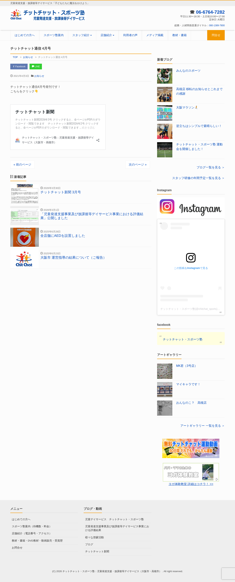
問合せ (216, 35)
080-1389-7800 (216, 25)
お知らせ (39, 76)
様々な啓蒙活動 (93, 536)
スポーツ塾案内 (54, 35)
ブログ (89, 543)
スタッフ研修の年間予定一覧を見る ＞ (198, 178)
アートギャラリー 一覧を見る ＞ (202, 425)
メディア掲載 (154, 35)
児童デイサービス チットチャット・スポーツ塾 (112, 519)
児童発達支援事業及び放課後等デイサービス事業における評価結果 (117, 528)
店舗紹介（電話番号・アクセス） (30, 533)
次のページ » (137, 165)
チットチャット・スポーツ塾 (182, 339)
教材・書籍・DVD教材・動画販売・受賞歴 (35, 540)
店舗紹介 (106, 35)
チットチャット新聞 (96, 550)
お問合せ (17, 547)
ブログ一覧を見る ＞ (211, 167)
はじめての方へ (25, 35)
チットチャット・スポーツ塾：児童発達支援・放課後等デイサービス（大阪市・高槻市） (112, 570)
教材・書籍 (179, 35)
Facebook (20, 66)
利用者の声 (130, 35)
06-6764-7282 (209, 12)
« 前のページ (22, 165)
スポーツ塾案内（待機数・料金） (30, 526)
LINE (38, 66)
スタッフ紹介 (81, 35)
